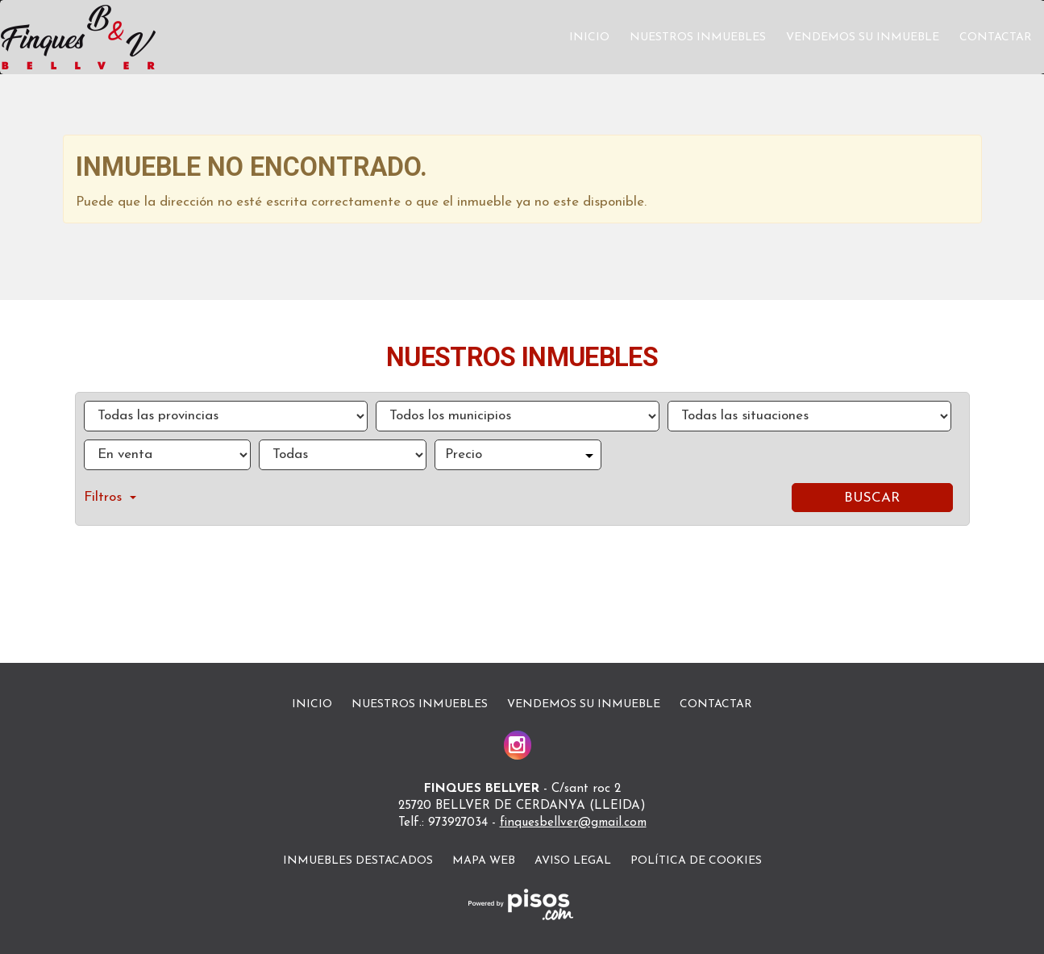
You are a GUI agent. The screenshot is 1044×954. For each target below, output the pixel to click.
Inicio (589, 37)
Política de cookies (696, 861)
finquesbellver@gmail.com (573, 823)
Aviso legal (572, 861)
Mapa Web (483, 861)
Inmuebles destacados (358, 861)
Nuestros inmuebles (698, 37)
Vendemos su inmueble (862, 37)
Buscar (872, 498)
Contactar (995, 37)
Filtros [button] (110, 497)
